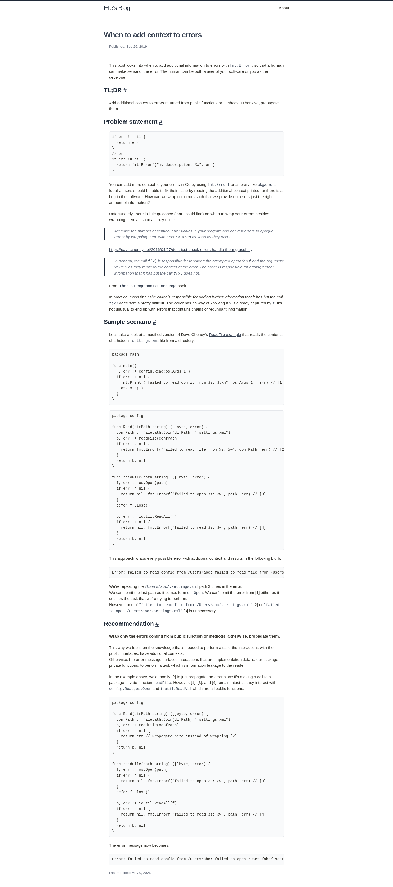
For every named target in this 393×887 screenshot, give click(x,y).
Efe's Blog (117, 7)
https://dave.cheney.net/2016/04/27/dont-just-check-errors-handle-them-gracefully (180, 249)
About (284, 8)
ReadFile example (225, 333)
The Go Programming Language (147, 285)
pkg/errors (267, 184)
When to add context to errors (153, 35)
